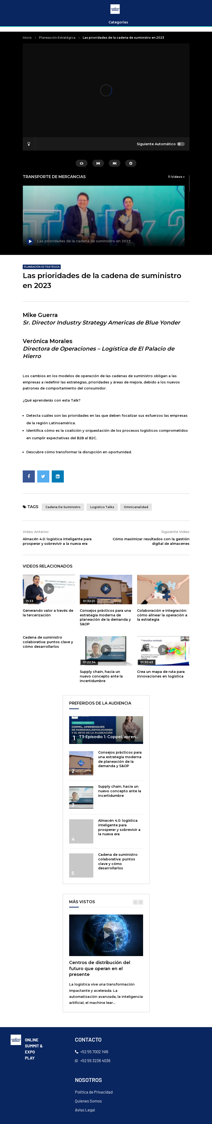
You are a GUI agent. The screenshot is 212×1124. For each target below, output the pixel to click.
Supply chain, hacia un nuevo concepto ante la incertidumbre (101, 676)
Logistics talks (102, 507)
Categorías (118, 22)
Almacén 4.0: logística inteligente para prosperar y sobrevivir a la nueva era (57, 541)
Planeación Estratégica (57, 37)
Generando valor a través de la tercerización (48, 612)
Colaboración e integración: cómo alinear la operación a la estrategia (162, 615)
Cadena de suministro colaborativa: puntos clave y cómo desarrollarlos (48, 642)
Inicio (27, 37)
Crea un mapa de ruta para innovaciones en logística (161, 674)
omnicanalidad (136, 507)
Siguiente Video (175, 532)
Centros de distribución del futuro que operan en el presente (99, 968)
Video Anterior (36, 532)
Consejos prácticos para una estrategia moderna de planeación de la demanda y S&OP (105, 617)
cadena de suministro (62, 507)
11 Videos (176, 177)
